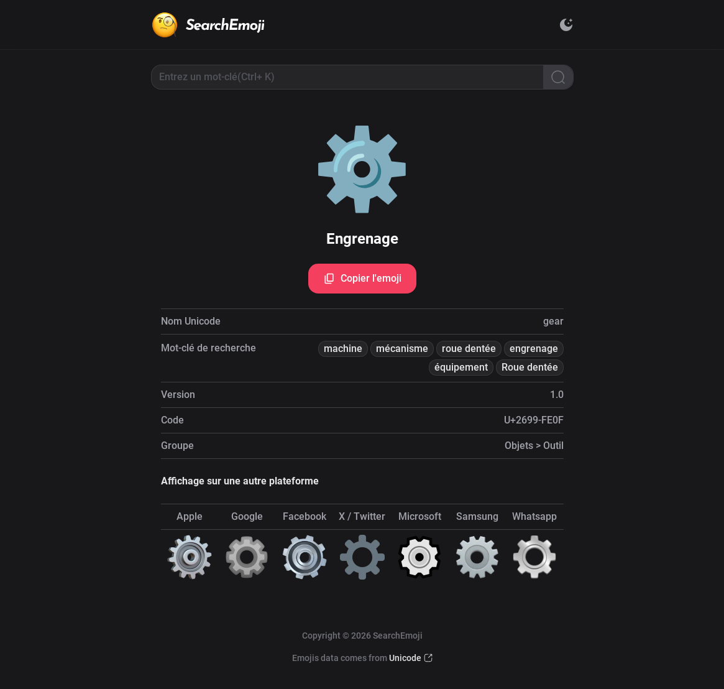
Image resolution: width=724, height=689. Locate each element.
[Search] (558, 77)
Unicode (405, 658)
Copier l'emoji (362, 278)
